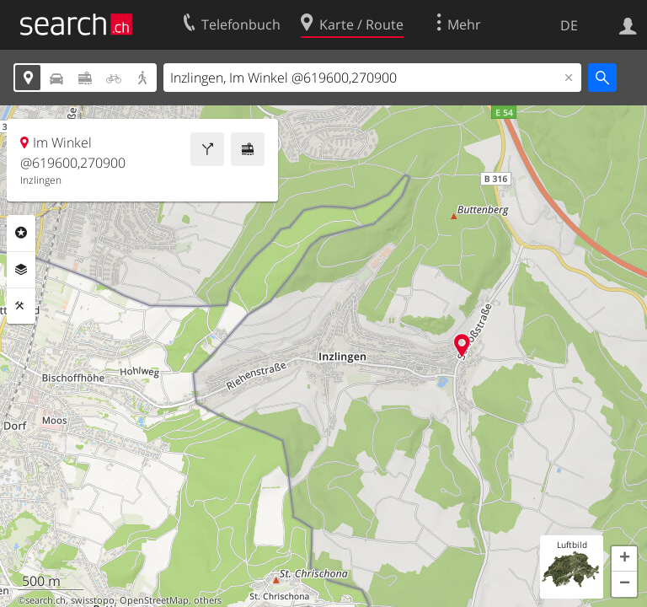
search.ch (45, 600)
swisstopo (93, 600)
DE (569, 25)
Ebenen (21, 269)
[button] (624, 559)
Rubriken (21, 232)
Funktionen (21, 306)
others (208, 600)
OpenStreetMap (154, 600)
